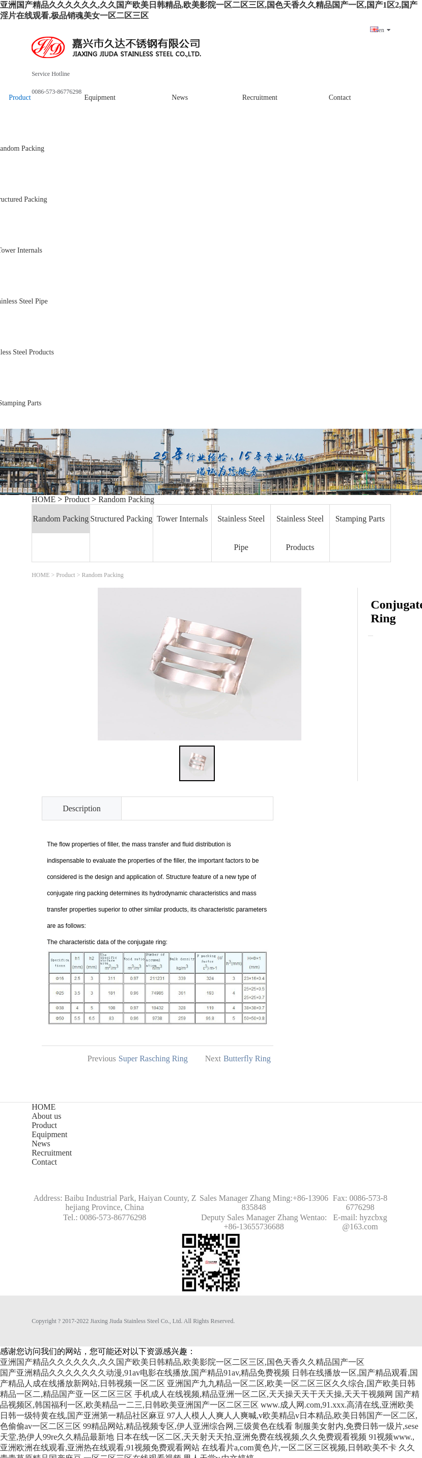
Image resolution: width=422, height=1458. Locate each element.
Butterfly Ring (247, 1058)
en (380, 30)
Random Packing (126, 499)
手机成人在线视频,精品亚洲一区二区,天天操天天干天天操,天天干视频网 (263, 1394)
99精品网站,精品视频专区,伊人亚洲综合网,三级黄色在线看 (188, 1426)
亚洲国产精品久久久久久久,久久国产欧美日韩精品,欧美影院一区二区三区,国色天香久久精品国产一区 (182, 1362)
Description (82, 808)
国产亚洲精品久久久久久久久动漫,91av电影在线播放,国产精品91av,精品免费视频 (145, 1372)
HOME (43, 499)
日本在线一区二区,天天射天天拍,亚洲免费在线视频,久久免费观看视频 (241, 1437)
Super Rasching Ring (153, 1058)
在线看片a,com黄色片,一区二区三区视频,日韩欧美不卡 (299, 1447)
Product (77, 499)
